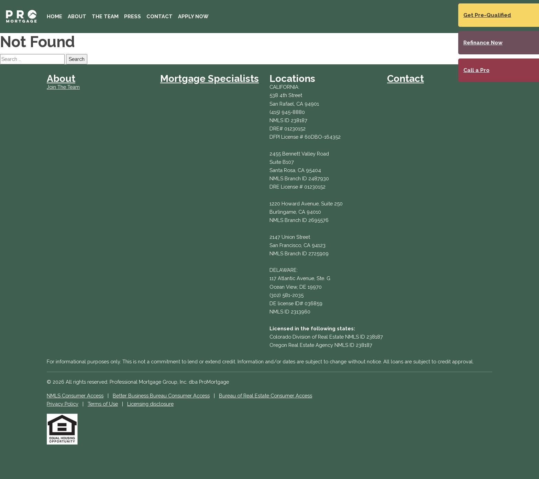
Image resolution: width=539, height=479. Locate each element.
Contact (159, 16)
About (77, 16)
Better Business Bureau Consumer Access (161, 395)
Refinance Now (483, 43)
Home (54, 16)
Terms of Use (103, 404)
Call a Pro (476, 70)
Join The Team (63, 87)
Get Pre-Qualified (487, 15)
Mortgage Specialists (209, 78)
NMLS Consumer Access (75, 395)
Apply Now (193, 16)
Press (132, 16)
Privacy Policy (62, 404)
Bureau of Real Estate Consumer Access (265, 395)
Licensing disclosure (150, 404)
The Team (105, 16)
